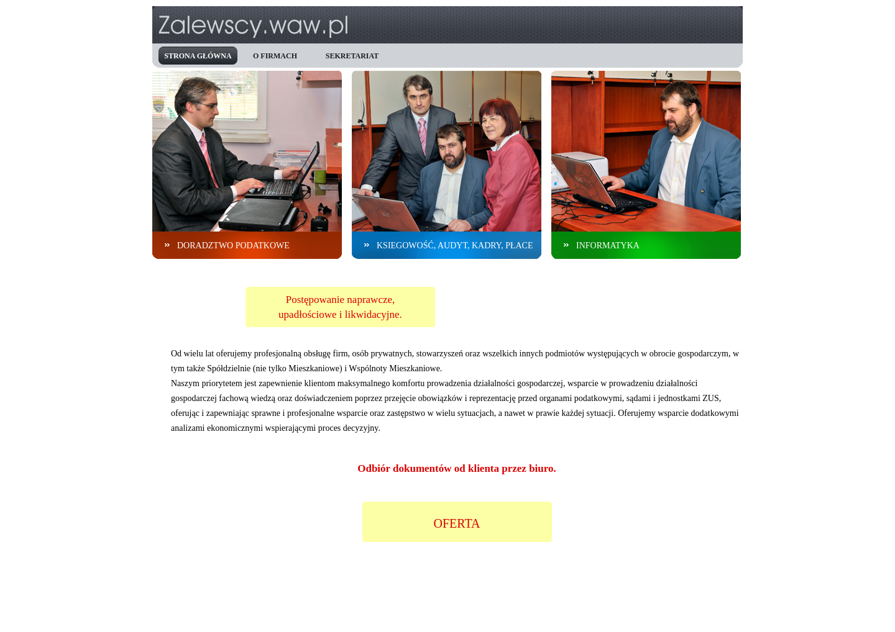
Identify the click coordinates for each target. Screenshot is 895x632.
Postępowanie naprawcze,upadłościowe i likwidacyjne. (340, 307)
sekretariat (352, 56)
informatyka (608, 245)
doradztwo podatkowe (233, 245)
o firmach (275, 56)
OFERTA (457, 523)
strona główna (197, 56)
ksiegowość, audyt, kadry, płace (455, 245)
